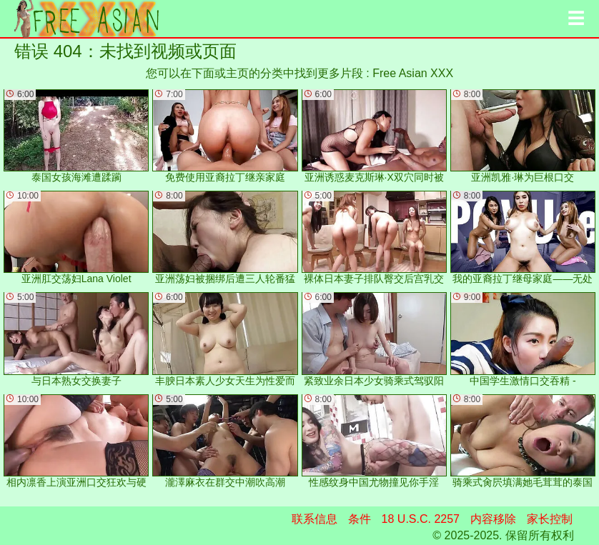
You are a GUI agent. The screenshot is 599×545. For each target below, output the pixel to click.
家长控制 (550, 519)
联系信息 (314, 519)
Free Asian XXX (412, 73)
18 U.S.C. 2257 (421, 519)
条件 (359, 519)
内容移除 (493, 519)
